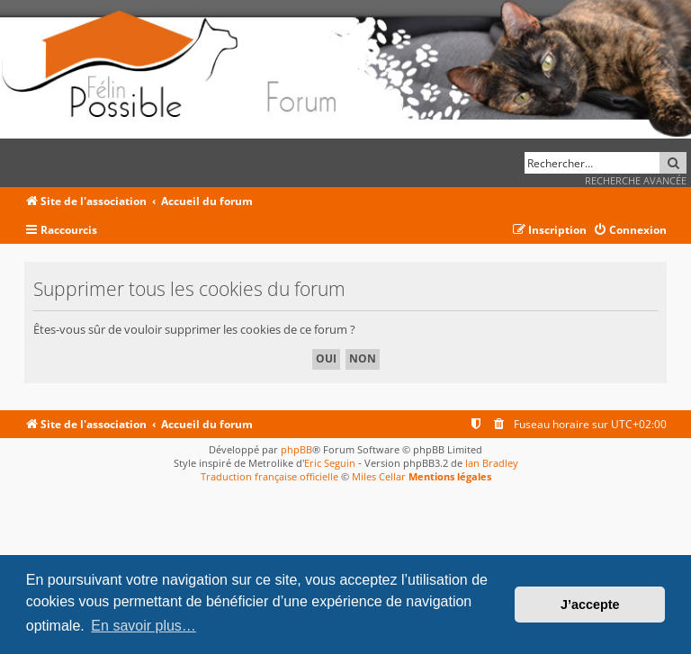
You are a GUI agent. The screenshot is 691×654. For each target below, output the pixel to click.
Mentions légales (449, 476)
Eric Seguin (329, 463)
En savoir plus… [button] (143, 625)
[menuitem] (630, 231)
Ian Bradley (491, 463)
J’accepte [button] (590, 604)
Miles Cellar (379, 476)
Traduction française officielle (269, 476)
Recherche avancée (636, 180)
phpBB (296, 449)
